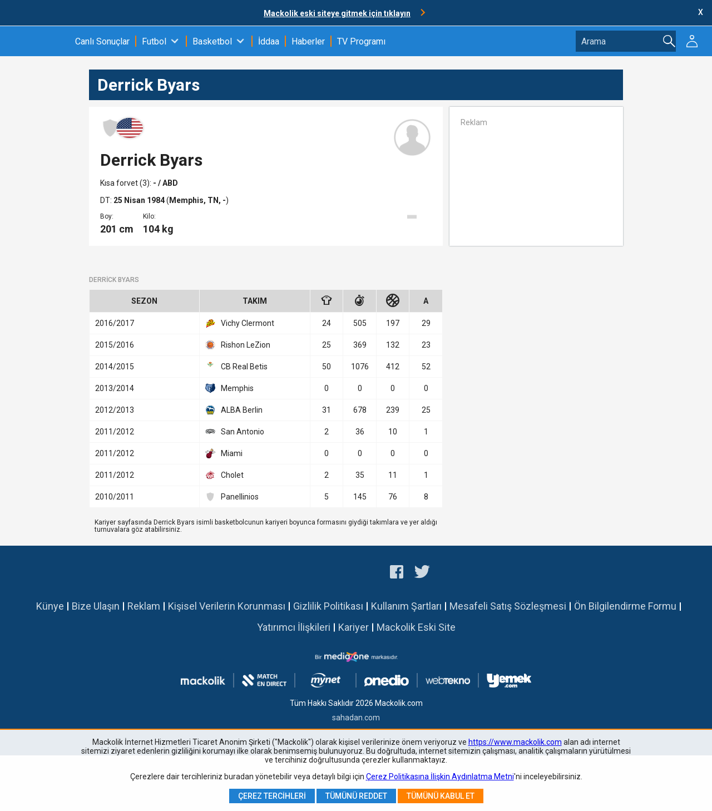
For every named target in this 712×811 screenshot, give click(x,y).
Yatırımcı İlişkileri (293, 627)
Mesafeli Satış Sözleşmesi (507, 606)
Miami (224, 453)
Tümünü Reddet (356, 796)
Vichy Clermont (239, 323)
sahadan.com (356, 717)
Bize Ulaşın (96, 606)
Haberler (308, 41)
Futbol (154, 41)
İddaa (268, 41)
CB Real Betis (236, 367)
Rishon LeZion (237, 345)
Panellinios (232, 497)
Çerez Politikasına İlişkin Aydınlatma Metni (440, 776)
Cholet (224, 475)
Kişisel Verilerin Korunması (226, 606)
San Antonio (234, 432)
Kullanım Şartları (406, 606)
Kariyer (353, 627)
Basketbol (212, 41)
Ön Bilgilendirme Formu (625, 606)
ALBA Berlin (234, 410)
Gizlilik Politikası (328, 606)
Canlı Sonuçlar (102, 41)
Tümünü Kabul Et (440, 796)
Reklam (143, 606)
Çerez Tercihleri (272, 796)
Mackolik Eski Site (416, 627)
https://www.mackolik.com (515, 742)
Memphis (229, 388)
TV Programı (361, 41)
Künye (50, 606)
